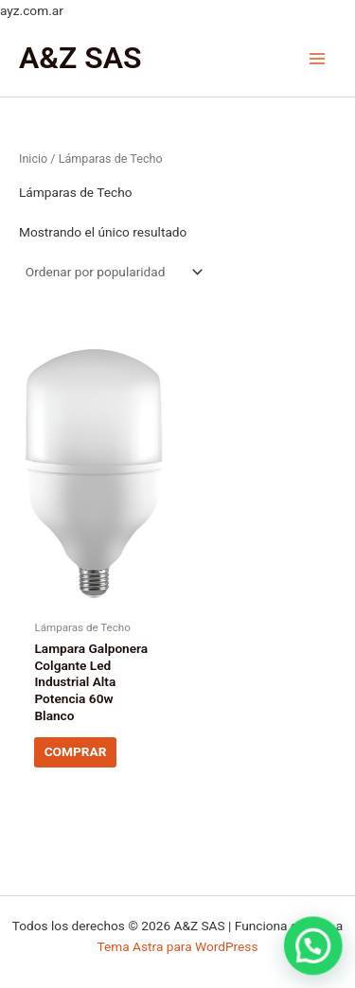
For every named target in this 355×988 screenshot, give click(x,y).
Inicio (33, 158)
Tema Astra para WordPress (178, 946)
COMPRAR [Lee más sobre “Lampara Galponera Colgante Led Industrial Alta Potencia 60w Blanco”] (75, 751)
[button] (314, 949)
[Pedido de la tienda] (112, 272)
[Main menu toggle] (317, 59)
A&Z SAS (80, 58)
